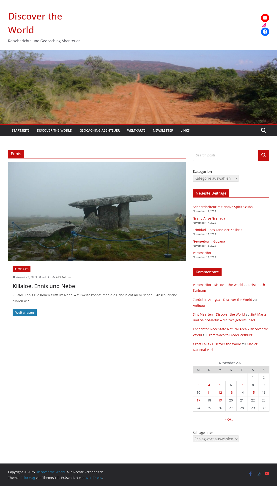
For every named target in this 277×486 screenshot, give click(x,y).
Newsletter (163, 130)
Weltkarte (136, 130)
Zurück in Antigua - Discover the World (222, 299)
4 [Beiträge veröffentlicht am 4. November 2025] (209, 385)
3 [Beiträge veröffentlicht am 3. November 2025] (198, 385)
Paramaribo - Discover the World (218, 285)
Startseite (21, 130)
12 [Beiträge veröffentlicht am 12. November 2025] (220, 392)
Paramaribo (202, 253)
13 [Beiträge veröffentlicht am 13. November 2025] (231, 392)
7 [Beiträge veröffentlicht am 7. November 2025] (242, 385)
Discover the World (54, 130)
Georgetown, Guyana (209, 241)
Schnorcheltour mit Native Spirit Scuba (223, 207)
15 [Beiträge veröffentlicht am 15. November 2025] (253, 392)
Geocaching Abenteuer (100, 130)
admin (46, 277)
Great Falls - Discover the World (217, 344)
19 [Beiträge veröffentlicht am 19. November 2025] (220, 400)
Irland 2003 (21, 269)
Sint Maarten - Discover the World (219, 314)
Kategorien (263, 155)
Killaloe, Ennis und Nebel (45, 286)
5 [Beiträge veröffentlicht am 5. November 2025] (220, 385)
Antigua (199, 305)
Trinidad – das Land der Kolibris (217, 230)
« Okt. (229, 419)
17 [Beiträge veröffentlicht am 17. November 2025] (198, 400)
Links (185, 130)
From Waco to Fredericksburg (230, 335)
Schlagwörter (203, 432)
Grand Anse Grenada (209, 218)
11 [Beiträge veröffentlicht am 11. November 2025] (209, 392)
